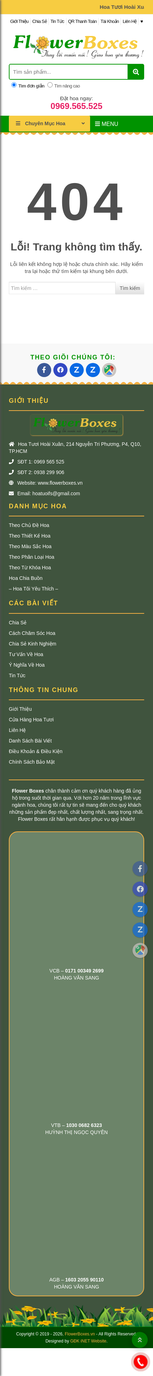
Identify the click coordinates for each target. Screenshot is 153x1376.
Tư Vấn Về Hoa (26, 654)
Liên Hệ (129, 21)
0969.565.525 (76, 106)
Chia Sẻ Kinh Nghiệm (32, 644)
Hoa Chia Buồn (25, 578)
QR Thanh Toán (82, 21)
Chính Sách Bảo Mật (32, 762)
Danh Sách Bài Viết (30, 741)
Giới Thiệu (19, 21)
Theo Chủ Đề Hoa (29, 525)
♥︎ (141, 21)
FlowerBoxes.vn (80, 1334)
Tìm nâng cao (63, 85)
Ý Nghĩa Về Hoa (27, 665)
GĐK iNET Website (88, 1341)
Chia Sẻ (39, 21)
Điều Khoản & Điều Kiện (36, 751)
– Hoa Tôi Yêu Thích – (33, 589)
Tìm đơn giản (28, 85)
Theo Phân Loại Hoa (31, 557)
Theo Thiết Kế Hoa (30, 536)
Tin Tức (57, 21)
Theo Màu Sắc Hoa (30, 546)
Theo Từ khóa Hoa (30, 567)
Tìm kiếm (130, 288)
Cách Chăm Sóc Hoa (32, 633)
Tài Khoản (109, 21)
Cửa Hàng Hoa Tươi (31, 719)
